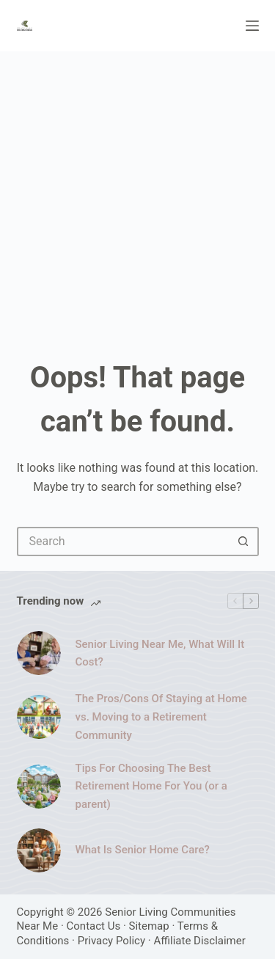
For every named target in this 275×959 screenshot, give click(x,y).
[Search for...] (123, 541)
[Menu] (252, 25)
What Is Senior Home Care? (143, 849)
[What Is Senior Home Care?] (39, 850)
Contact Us (94, 926)
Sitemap (149, 926)
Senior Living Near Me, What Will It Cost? (160, 653)
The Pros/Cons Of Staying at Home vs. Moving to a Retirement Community (161, 717)
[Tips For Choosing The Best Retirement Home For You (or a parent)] (39, 787)
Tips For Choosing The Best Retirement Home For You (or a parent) (151, 787)
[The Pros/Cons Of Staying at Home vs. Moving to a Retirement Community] (39, 717)
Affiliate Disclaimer (199, 940)
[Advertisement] (137, 196)
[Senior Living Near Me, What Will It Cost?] (39, 653)
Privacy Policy (111, 940)
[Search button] (244, 541)
